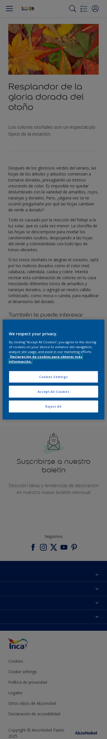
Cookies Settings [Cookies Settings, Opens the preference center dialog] (53, 377)
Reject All (53, 406)
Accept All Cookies (53, 391)
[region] (53, 370)
